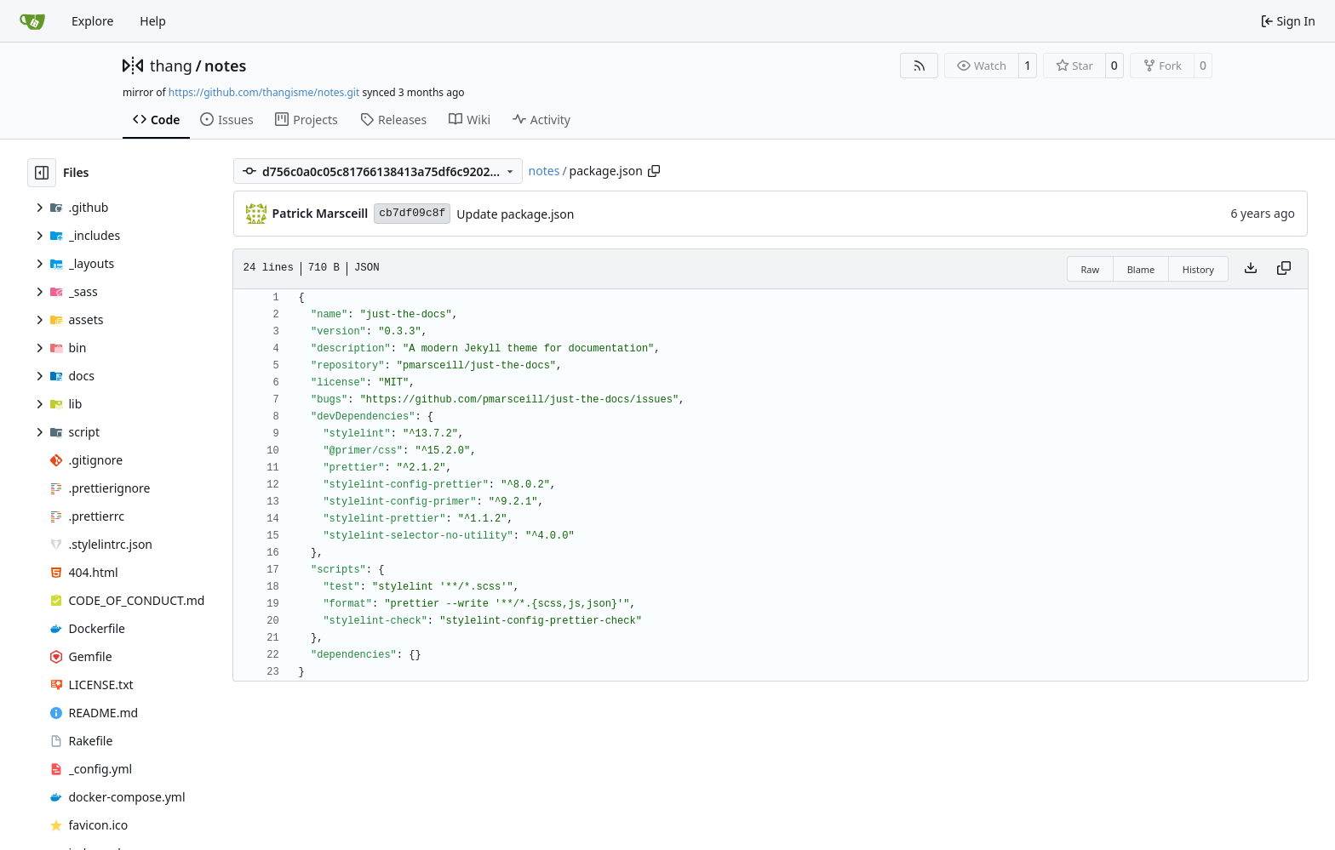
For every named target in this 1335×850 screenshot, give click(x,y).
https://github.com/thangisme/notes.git (264, 92)
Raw (1090, 269)
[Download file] (1250, 268)
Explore (92, 21)
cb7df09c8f (412, 213)
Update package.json (515, 214)
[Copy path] (654, 171)
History (1198, 269)
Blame (1141, 269)
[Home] (32, 21)
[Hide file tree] (41, 172)
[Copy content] (1284, 268)
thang (171, 65)
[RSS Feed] (919, 65)
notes (225, 65)
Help (153, 21)
